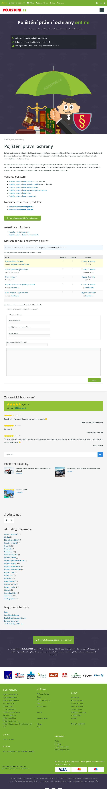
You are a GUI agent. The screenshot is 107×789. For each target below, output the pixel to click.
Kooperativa (42, 706)
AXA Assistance (21, 207)
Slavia (39, 697)
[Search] (100, 454)
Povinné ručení (9, 581)
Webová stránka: (13, 333)
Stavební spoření (10, 587)
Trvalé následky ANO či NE (13, 624)
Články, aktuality (77, 703)
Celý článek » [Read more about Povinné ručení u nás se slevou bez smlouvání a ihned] (19, 473)
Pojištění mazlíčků (9, 718)
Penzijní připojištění (11, 555)
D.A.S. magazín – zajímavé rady (16, 293)
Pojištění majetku (10, 564)
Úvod (6, 140)
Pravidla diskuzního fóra (14, 261)
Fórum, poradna (77, 700)
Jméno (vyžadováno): (15, 320)
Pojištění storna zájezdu (11, 712)
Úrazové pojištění (10, 593)
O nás (57, 741)
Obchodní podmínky (78, 712)
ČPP (38, 727)
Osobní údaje (76, 715)
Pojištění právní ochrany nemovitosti (22, 196)
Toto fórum (25, 264)
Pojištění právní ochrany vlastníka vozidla (24, 184)
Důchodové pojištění (11, 540)
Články (6, 537)
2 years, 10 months (88, 261)
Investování (8, 549)
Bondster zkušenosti (11, 621)
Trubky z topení (10, 277)
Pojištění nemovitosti (10, 697)
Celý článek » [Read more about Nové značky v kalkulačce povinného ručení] (70, 471)
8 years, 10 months (88, 284)
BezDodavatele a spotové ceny (15, 618)
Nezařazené (8, 552)
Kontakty (58, 744)
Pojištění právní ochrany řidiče (20, 193)
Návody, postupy (77, 706)
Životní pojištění (9, 599)
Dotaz (6, 612)
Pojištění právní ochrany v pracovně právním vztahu (28, 190)
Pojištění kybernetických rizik (14, 561)
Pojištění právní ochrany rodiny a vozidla (24, 235)
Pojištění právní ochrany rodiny (20, 181)
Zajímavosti (8, 596)
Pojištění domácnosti (10, 694)
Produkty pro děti (10, 584)
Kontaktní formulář (61, 747)
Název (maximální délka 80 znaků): (16, 342)
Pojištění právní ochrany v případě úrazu (23, 187)
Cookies (74, 718)
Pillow (39, 724)
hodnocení (19, 408)
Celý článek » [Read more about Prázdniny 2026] (19, 492)
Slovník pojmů (76, 709)
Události (7, 590)
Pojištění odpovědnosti (12, 567)
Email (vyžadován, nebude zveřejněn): (20, 327)
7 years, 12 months (47, 248)
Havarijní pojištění (10, 543)
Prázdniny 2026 (22, 490)
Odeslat (94, 380)
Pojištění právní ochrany (12, 569)
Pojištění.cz (8, 575)
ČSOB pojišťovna (43, 700)
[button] (101, 9)
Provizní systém (8, 739)
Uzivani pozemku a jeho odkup (16, 269)
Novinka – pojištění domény (19, 232)
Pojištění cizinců (10, 558)
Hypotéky (7, 546)
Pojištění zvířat (9, 572)
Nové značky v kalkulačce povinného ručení (83, 468)
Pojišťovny (7, 578)
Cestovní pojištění (10, 534)
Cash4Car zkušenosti (11, 615)
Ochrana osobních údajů (22, 769)
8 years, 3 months (88, 277)
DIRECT (40, 703)
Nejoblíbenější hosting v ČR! (19, 751)
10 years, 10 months (88, 293)
